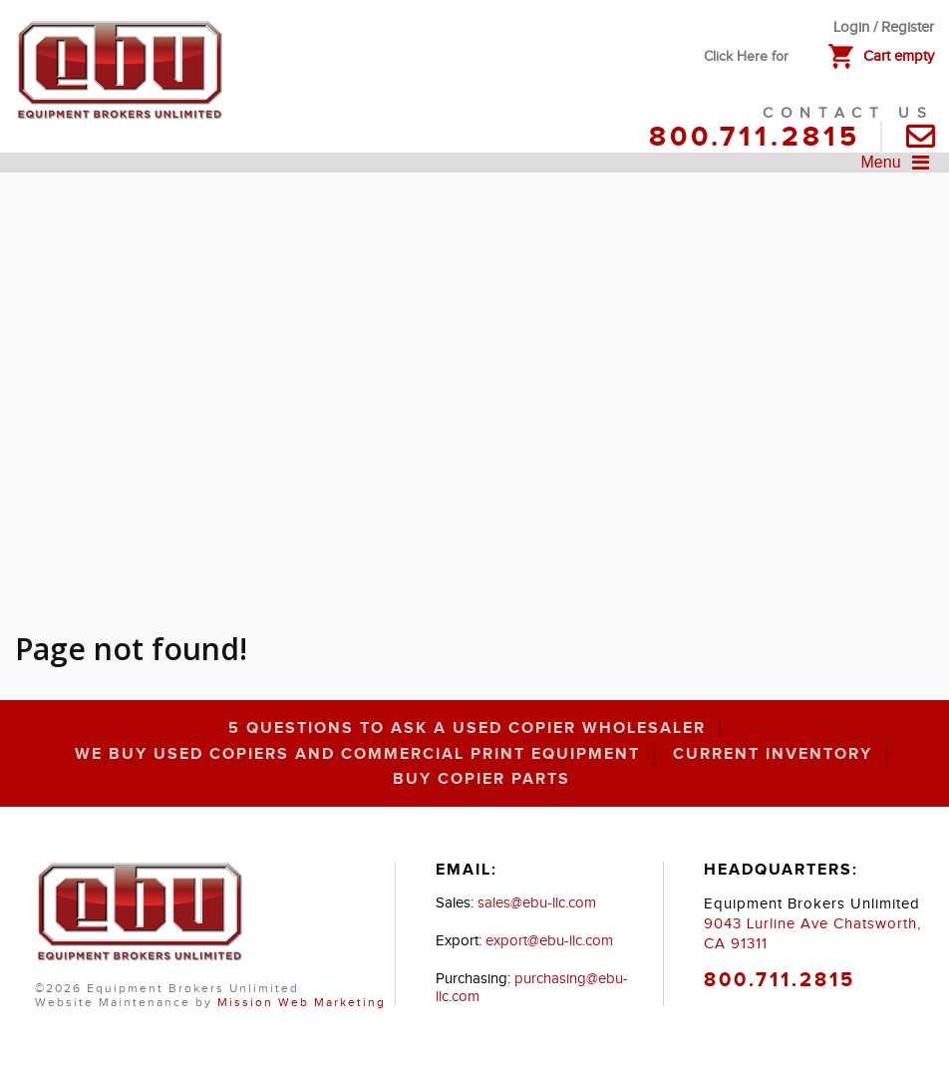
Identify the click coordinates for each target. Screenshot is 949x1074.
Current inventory (772, 755)
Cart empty (898, 56)
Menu (900, 163)
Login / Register (883, 27)
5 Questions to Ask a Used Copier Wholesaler (467, 729)
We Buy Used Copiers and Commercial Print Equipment (357, 755)
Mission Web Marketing (301, 1002)
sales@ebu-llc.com (536, 903)
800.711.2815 (754, 138)
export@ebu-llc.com (549, 940)
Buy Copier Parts (481, 780)
